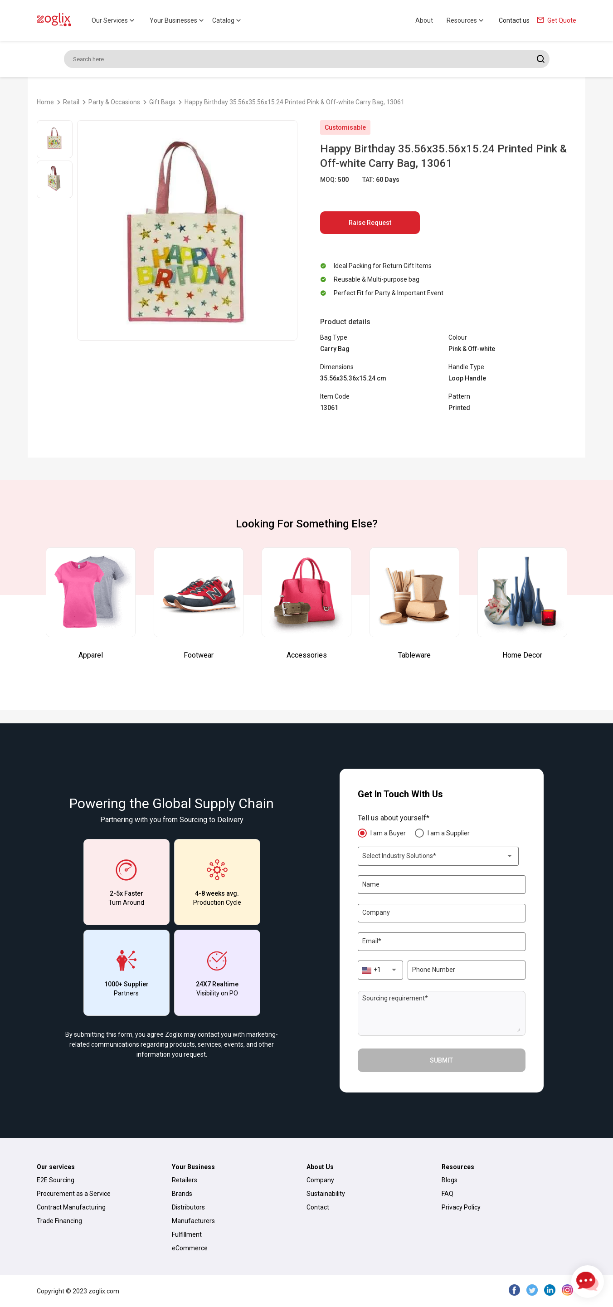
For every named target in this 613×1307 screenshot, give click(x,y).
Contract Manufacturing (71, 1207)
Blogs (449, 1180)
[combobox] (438, 856)
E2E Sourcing (55, 1180)
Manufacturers (193, 1220)
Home (45, 102)
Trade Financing (59, 1220)
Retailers (184, 1180)
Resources (466, 20)
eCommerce (190, 1248)
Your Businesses (177, 20)
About (424, 20)
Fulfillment (187, 1234)
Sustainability (325, 1193)
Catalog (227, 20)
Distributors (188, 1207)
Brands (182, 1193)
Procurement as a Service (74, 1193)
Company (320, 1180)
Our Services (114, 20)
